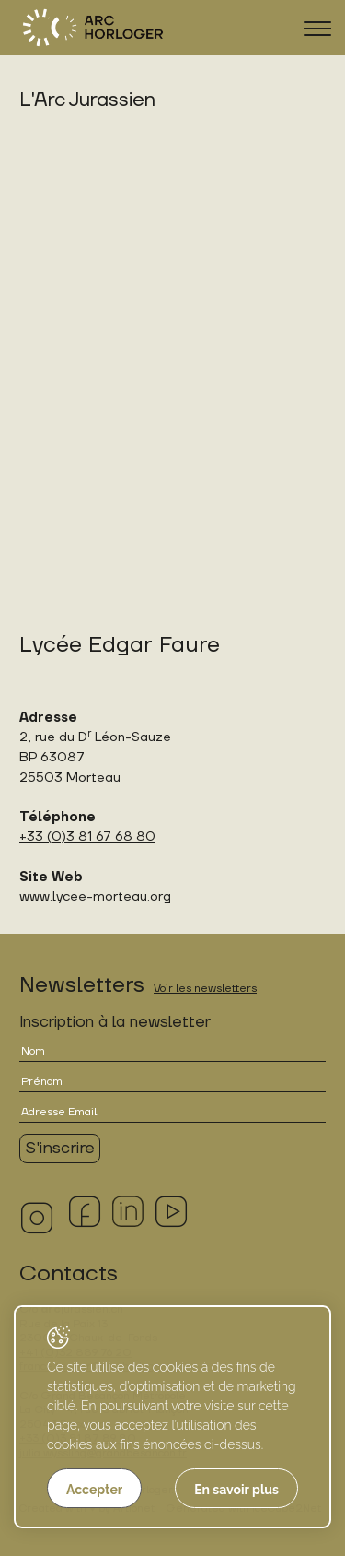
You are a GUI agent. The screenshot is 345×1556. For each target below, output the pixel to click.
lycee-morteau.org (111, 896)
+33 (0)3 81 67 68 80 (87, 836)
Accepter (94, 1489)
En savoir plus (236, 1489)
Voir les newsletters (205, 989)
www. (35, 896)
